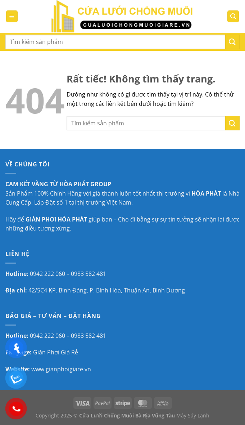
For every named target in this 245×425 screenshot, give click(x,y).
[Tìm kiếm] (233, 16)
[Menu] (12, 16)
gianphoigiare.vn (68, 369)
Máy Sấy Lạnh (192, 415)
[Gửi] (232, 42)
